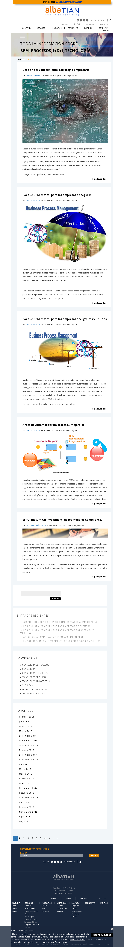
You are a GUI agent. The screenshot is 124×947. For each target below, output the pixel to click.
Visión (14, 906)
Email (23, 853)
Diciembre (25, 736)
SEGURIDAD (27, 685)
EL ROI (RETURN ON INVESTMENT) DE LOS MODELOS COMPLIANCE (61, 641)
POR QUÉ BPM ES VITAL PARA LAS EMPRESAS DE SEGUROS (57, 626)
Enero (22, 726)
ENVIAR (94, 855)
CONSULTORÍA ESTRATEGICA (35, 673)
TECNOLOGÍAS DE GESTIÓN (34, 677)
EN (73, 20)
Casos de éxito (62, 908)
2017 (34, 755)
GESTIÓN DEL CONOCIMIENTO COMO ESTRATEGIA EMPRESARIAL (60, 622)
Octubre (24, 793)
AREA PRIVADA (98, 20)
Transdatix (45, 911)
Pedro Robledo (33, 200)
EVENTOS (104, 903)
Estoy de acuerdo (102, 935)
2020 (27, 721)
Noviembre (25, 740)
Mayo (22, 769)
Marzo (23, 731)
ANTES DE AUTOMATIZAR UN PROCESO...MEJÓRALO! (53, 637)
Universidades (77, 911)
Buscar (55, 598)
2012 (35, 812)
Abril (22, 802)
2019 (29, 731)
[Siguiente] (53, 838)
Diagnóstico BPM (32, 911)
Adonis (44, 906)
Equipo (14, 911)
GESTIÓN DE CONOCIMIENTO (35, 689)
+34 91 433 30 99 (49, 2)
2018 (34, 736)
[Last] (57, 838)
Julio (22, 721)
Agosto (23, 816)
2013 (28, 802)
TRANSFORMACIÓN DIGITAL (34, 693)
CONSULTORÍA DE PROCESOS (35, 664)
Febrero (24, 716)
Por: (24, 200)
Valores (14, 908)
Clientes (60, 906)
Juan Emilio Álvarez (34, 75)
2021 (31, 716)
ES (69, 20)
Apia (43, 908)
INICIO (21, 59)
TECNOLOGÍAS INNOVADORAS (36, 681)
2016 (35, 788)
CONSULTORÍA (28, 669)
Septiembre (26, 745)
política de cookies (77, 939)
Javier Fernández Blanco (36, 525)
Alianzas (60, 911)
